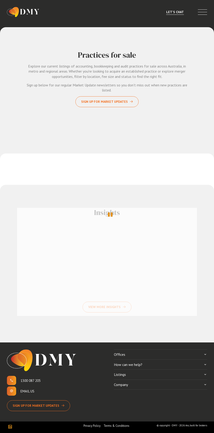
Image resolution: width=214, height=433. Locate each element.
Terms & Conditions (116, 426)
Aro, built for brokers (196, 425)
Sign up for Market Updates (104, 102)
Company (121, 384)
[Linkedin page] (11, 427)
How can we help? (128, 364)
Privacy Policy (92, 426)
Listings (120, 374)
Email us (27, 391)
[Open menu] (202, 12)
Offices (119, 354)
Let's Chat (175, 12)
